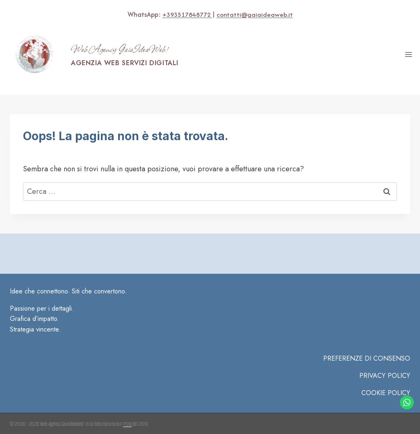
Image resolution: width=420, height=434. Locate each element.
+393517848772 (186, 14)
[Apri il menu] (408, 54)
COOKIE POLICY (385, 381)
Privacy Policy (384, 363)
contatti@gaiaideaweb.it (254, 14)
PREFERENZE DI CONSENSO (366, 347)
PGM (127, 412)
